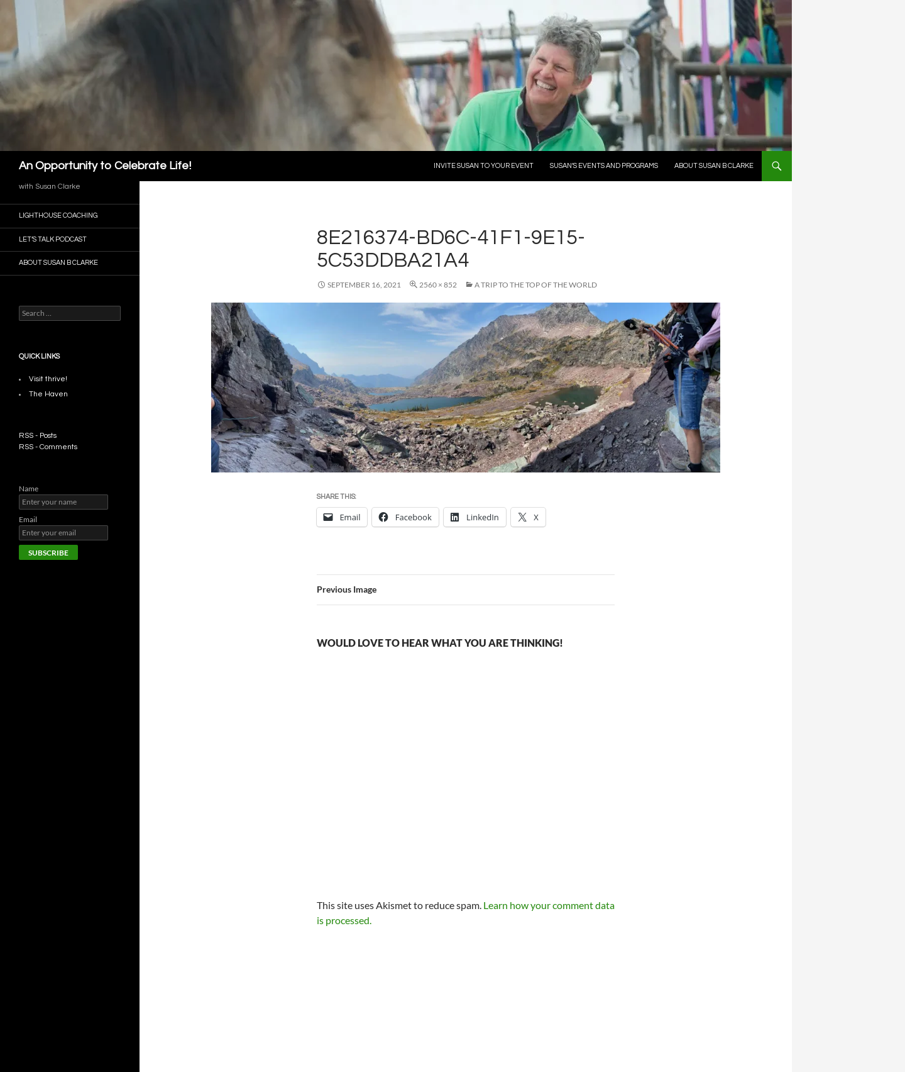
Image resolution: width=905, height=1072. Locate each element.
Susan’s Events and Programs (604, 165)
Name (28, 488)
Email (28, 519)
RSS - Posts (38, 436)
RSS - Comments (48, 447)
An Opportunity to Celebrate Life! (105, 166)
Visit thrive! (48, 379)
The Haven (48, 394)
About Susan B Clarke (714, 165)
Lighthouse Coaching (58, 215)
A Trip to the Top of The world (535, 284)
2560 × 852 (438, 284)
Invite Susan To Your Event (484, 165)
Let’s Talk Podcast (53, 239)
